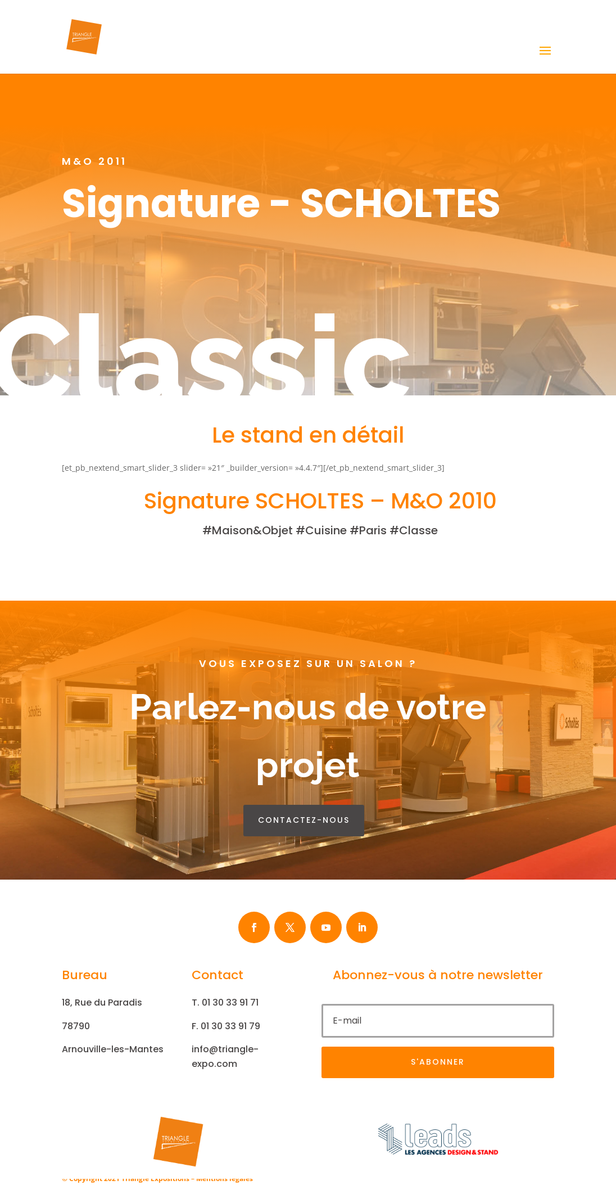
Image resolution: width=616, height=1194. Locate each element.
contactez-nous (304, 820)
